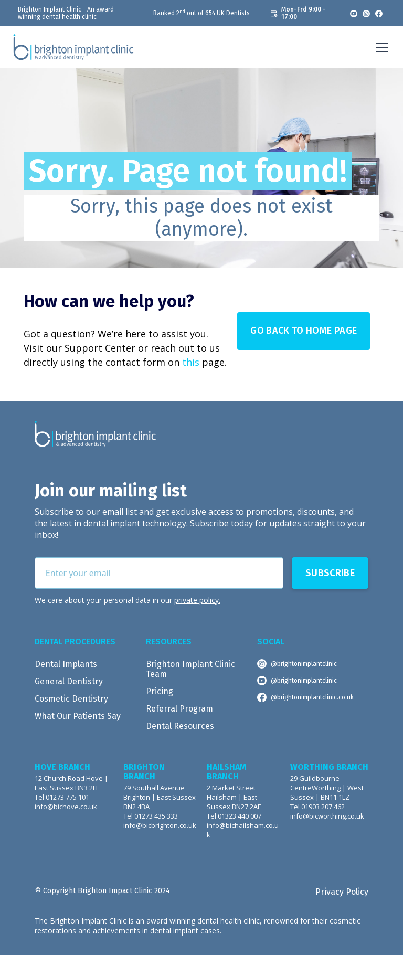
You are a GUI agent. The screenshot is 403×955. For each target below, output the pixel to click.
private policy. (197, 600)
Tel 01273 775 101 (62, 797)
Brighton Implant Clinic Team (190, 669)
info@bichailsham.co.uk (243, 830)
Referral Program (179, 709)
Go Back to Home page (303, 330)
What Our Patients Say (78, 716)
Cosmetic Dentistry (71, 699)
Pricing (159, 691)
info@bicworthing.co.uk (327, 816)
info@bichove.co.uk (66, 806)
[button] (379, 47)
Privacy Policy (341, 892)
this (190, 362)
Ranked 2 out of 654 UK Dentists (201, 13)
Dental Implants (66, 664)
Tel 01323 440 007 (234, 816)
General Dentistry (69, 681)
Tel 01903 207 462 (317, 806)
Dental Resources (180, 726)
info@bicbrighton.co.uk (159, 825)
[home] (73, 47)
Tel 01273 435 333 (150, 816)
